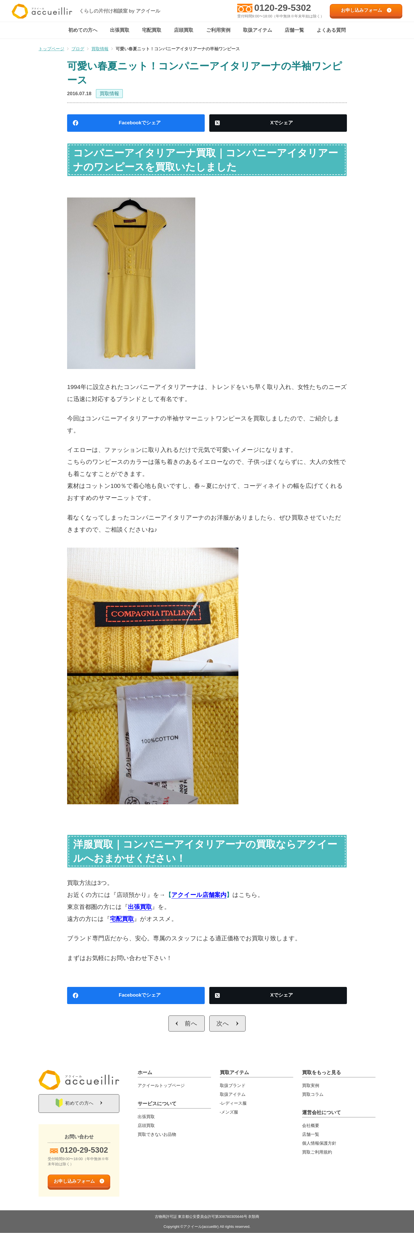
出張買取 (140, 907)
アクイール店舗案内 (198, 895)
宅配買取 (122, 919)
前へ (191, 1023)
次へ (222, 1023)
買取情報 (109, 94)
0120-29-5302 (282, 8)
